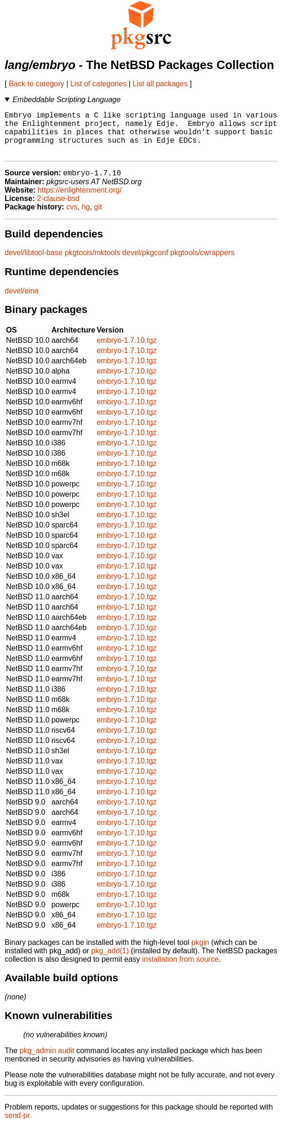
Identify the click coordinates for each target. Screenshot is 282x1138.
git (98, 218)
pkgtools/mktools (92, 263)
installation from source (180, 970)
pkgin (200, 953)
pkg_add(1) (110, 961)
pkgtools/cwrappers (202, 263)
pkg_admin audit (47, 1061)
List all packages (160, 84)
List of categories (98, 84)
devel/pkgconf (145, 263)
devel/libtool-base (34, 263)
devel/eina (22, 301)
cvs (72, 218)
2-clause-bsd (58, 209)
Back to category (36, 84)
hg (85, 218)
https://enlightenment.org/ (80, 201)
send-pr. (18, 1126)
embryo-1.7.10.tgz (127, 351)
